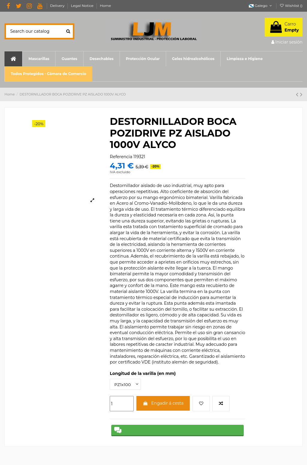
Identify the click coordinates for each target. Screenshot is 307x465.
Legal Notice (82, 5)
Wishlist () (291, 5)
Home (105, 5)
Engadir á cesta (163, 403)
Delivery (58, 5)
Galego (261, 5)
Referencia (121, 156)
